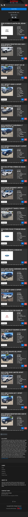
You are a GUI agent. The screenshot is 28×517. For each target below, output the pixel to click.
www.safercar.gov (4, 458)
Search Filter (14, 9)
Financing (3, 471)
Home (3, 467)
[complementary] (25, 514)
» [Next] (6, 434)
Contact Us (4, 473)
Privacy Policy (4, 475)
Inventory (3, 469)
